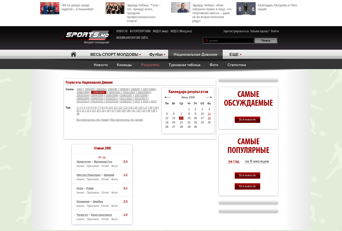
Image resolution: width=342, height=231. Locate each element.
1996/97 (135, 89)
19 (155, 107)
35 (153, 110)
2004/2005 (97, 95)
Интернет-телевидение (87, 37)
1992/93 (89, 89)
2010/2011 (112, 98)
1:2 (125, 174)
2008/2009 (83, 98)
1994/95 (112, 89)
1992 (79, 89)
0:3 (125, 161)
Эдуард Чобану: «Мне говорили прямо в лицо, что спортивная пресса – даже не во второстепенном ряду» (201, 12)
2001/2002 (129, 92)
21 (83, 110)
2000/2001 (114, 92)
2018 (146, 101)
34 (148, 110)
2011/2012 (126, 98)
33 (143, 110)
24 (98, 110)
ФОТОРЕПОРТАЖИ (140, 31)
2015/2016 (112, 101)
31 (133, 110)
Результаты (150, 64)
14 (130, 107)
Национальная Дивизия (195, 54)
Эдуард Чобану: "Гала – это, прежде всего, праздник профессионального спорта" (133, 12)
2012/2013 (141, 98)
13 (125, 107)
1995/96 (124, 89)
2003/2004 (83, 95)
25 (103, 110)
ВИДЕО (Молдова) (181, 31)
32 (138, 110)
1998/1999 (83, 92)
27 (113, 110)
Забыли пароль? (260, 31)
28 (118, 110)
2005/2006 (112, 95)
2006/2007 (126, 95)
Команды (124, 64)
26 (108, 110)
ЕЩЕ (234, 54)
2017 (137, 101)
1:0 (125, 214)
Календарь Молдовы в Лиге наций (266, 6)
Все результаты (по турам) (93, 119)
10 (110, 107)
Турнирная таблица (184, 64)
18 (150, 107)
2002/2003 (143, 92)
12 (120, 107)
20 (78, 110)
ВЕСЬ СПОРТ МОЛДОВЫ (114, 54)
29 (123, 110)
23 (93, 110)
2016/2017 (126, 101)
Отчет (105, 166)
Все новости (247, 119)
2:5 (125, 201)
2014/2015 (97, 101)
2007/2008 (141, 95)
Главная (73, 54)
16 (140, 107)
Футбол (156, 54)
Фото (214, 64)
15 (135, 107)
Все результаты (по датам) (127, 119)
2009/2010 (97, 98)
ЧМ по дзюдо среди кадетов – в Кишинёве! (67, 6)
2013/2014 (83, 101)
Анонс (81, 166)
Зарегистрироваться (236, 31)
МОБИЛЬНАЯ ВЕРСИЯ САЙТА (132, 38)
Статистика (236, 64)
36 (78, 113)
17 (145, 107)
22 (88, 110)
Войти (275, 31)
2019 (153, 101)
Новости (101, 64)
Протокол (93, 166)
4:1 (125, 188)
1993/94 (101, 89)
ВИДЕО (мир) (160, 31)
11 (115, 107)
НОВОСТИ (121, 31)
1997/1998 (148, 89)
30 (128, 110)
